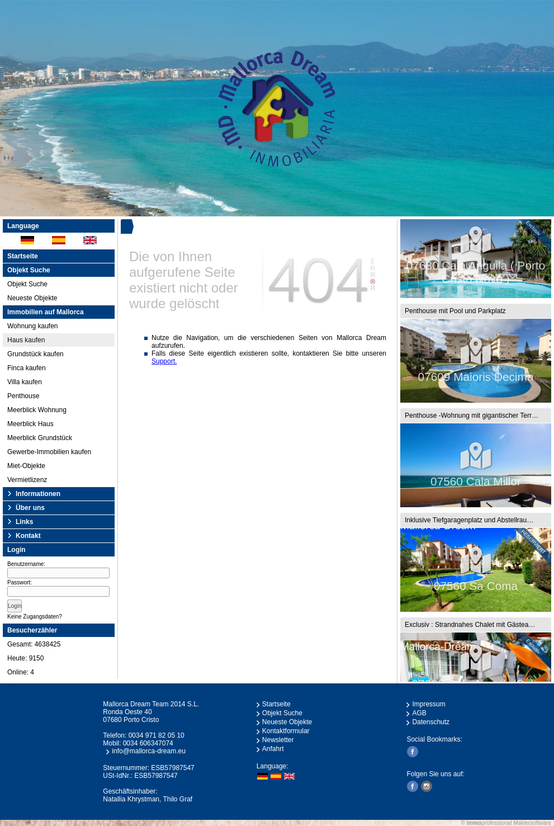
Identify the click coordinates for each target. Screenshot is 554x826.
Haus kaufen (26, 340)
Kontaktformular (286, 731)
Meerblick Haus (30, 424)
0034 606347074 (148, 743)
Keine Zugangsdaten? (34, 616)
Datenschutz (430, 722)
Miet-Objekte (26, 466)
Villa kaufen (24, 382)
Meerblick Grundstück (39, 438)
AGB (419, 713)
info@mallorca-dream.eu (149, 751)
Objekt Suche (27, 284)
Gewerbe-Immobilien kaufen (49, 452)
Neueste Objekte (32, 298)
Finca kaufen (26, 368)
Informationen (38, 494)
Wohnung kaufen (32, 326)
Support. (164, 361)
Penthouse (23, 396)
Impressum (428, 704)
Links (24, 522)
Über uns (30, 508)
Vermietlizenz (27, 480)
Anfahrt (273, 749)
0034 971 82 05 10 (156, 735)
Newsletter (278, 740)
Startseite (22, 256)
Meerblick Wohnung (37, 410)
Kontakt (28, 536)
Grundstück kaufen (35, 354)
